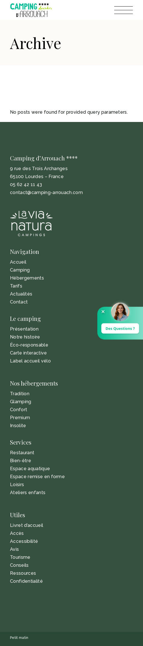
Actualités (21, 294)
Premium (20, 417)
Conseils (19, 565)
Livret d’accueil (26, 525)
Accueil (18, 262)
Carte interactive (28, 353)
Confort (18, 409)
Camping (20, 270)
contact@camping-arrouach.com (46, 192)
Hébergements (27, 278)
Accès (17, 533)
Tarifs (16, 286)
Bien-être (20, 460)
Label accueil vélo (30, 361)
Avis (14, 549)
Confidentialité (26, 581)
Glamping (20, 401)
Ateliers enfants (27, 492)
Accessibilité (24, 541)
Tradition (19, 393)
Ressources (23, 573)
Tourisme (20, 557)
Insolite (18, 425)
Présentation (24, 329)
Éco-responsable (29, 345)
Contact (19, 302)
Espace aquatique (30, 468)
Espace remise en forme (37, 476)
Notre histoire (25, 337)
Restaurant (22, 452)
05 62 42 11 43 (26, 184)
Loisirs (17, 484)
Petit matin (19, 638)
